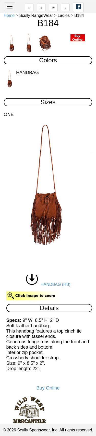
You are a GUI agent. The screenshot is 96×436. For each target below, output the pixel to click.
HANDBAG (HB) (48, 284)
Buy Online (47, 388)
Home (9, 15)
